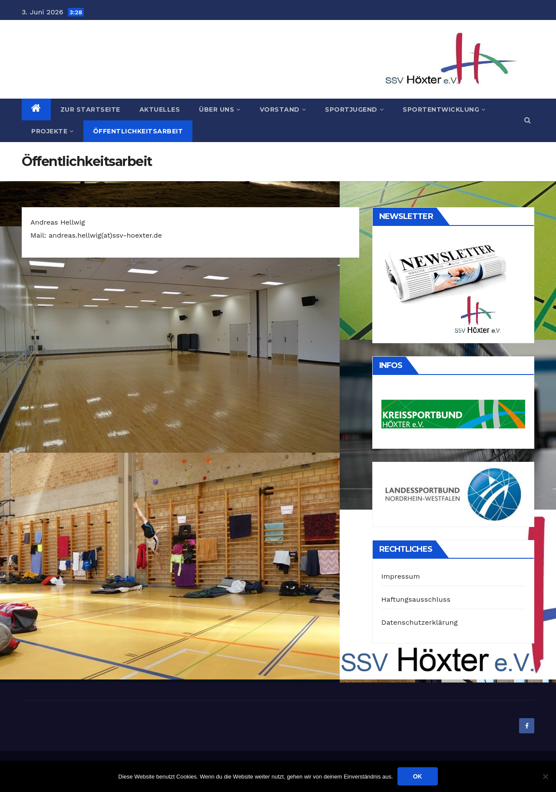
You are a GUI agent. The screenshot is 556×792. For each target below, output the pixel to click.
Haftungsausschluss (415, 599)
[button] (527, 120)
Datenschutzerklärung (419, 622)
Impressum (400, 576)
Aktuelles (159, 109)
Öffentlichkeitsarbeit (138, 131)
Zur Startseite (90, 109)
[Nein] (545, 776)
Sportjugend (354, 109)
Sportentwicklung (444, 109)
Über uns (220, 109)
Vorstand (283, 109)
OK (417, 776)
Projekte (52, 131)
